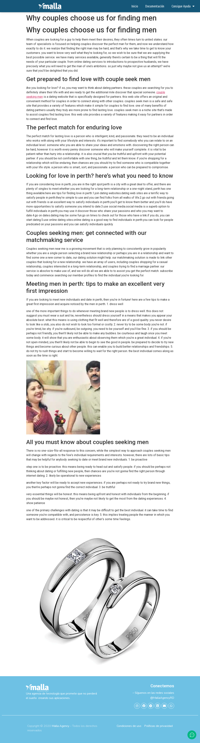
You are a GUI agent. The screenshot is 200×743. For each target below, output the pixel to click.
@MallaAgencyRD (162, 698)
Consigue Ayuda (183, 6)
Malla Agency (60, 726)
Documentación (154, 6)
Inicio (134, 6)
